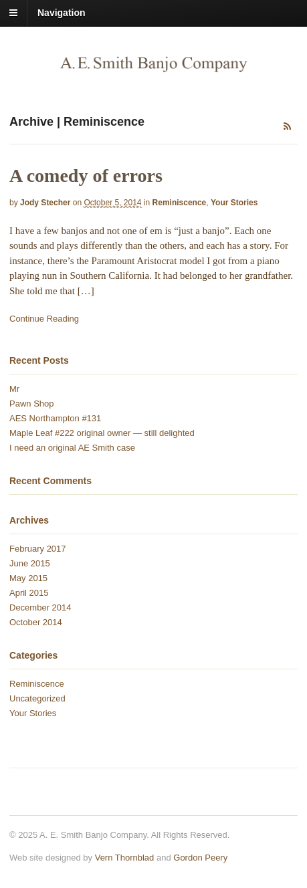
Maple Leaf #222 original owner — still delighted (102, 433)
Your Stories (234, 202)
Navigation (61, 12)
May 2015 (28, 578)
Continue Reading (44, 319)
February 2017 (37, 549)
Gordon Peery (200, 858)
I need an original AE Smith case (72, 448)
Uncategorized (37, 698)
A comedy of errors (86, 175)
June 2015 (29, 563)
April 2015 (29, 593)
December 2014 (40, 607)
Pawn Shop (31, 404)
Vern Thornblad (125, 858)
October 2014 (35, 622)
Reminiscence (179, 202)
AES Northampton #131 (55, 418)
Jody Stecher (45, 202)
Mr (14, 389)
